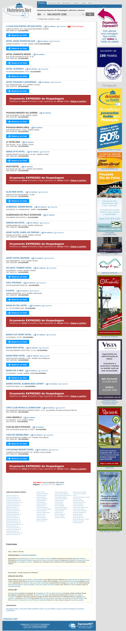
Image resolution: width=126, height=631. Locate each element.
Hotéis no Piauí (59, 512)
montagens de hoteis (25, 562)
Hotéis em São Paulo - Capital (81, 519)
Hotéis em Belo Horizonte (62, 493)
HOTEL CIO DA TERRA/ (47, 609)
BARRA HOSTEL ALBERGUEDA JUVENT (25, 384)
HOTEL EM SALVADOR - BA (12, 495)
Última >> (60, 484)
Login (83, 3)
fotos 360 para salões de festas (73, 598)
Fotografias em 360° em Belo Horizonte (49, 593)
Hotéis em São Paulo (78, 517)
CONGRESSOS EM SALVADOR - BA (14, 532)
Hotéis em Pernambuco (61, 509)
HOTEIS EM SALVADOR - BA (12, 497)
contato (72, 584)
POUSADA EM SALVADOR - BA (13, 498)
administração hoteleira (24, 560)
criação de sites (74, 583)
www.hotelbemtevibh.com (109, 169)
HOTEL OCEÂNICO (15, 69)
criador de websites (36, 581)
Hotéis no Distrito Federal (43, 509)
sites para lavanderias (15, 584)
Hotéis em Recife (59, 510)
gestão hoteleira (80, 558)
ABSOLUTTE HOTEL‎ (15, 152)
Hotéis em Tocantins (78, 521)
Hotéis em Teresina (60, 514)
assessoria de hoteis (39, 560)
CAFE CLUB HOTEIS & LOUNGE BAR (23, 408)
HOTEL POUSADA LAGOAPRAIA (21, 82)
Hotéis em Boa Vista (78, 505)
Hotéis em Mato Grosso (61, 498)
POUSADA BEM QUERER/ (29, 609)
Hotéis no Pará (59, 502)
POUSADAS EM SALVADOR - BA (13, 500)
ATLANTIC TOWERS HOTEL (19, 268)
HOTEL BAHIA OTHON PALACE (20, 41)
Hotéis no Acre (40, 492)
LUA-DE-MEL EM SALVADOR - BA (13, 529)
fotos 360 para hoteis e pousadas (51, 598)
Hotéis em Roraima (78, 504)
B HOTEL (10, 291)
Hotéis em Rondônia (78, 500)
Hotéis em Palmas (77, 522)
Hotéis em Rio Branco (42, 493)
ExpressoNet (38, 579)
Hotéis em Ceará (40, 505)
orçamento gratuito (14, 586)
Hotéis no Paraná (59, 515)
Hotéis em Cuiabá (59, 500)
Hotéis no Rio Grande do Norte (81, 497)
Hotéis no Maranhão (42, 519)
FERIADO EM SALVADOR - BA (13, 509)
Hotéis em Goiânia (41, 517)
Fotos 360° (26, 598)
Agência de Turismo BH (109, 273)
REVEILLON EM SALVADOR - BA (13, 522)
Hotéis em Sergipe (78, 514)
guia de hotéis (27, 579)
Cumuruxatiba (109, 233)
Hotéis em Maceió (41, 497)
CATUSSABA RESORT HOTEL (20, 450)
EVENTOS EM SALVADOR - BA (13, 534)
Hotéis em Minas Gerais (61, 492)
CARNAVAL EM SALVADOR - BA (13, 521)
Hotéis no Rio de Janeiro (79, 492)
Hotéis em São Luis (41, 521)
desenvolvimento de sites (67, 581)
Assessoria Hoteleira (28, 555)
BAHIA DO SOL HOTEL (16, 305)
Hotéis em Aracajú (78, 515)
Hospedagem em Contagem (109, 253)
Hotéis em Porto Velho (79, 502)
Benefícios (67, 3)
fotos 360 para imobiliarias (37, 600)
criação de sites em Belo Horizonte (78, 579)
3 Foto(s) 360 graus (77, 26)
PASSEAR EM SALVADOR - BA (13, 519)
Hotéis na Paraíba (59, 505)
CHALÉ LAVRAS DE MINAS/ (66, 609)
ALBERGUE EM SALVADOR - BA (13, 505)
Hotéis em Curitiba (60, 517)
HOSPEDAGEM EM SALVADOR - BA (14, 502)
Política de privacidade (39, 626)
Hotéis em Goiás (40, 515)
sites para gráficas (29, 584)
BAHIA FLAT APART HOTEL (19, 335)
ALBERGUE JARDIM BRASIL (19, 207)
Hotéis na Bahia (40, 502)
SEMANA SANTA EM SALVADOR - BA (14, 524)
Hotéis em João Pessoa (61, 507)
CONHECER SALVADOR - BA (12, 512)
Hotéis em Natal (77, 498)
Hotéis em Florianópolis (79, 512)
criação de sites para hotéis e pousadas (36, 583)
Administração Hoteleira (109, 402)
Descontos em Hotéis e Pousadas (109, 150)
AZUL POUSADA (13, 283)
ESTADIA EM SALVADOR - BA (12, 504)
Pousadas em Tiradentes (109, 336)
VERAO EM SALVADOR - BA (12, 515)
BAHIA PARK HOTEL (15, 356)
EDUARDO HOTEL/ (12, 609)
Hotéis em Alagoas (41, 495)
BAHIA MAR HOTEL (15, 348)
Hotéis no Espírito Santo (43, 512)
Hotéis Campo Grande (61, 497)
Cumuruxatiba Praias (110, 234)
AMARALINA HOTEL (15, 223)
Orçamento (62, 26)
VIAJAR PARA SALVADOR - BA (13, 510)
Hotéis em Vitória (41, 514)
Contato (76, 3)
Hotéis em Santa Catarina (80, 510)
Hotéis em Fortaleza (42, 507)
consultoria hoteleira (53, 560)
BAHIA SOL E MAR (14, 370)
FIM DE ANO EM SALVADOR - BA (13, 527)
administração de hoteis (26, 558)
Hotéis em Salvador (41, 504)
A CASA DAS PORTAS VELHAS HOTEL (24, 26)
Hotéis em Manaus (41, 500)
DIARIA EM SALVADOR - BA (12, 507)
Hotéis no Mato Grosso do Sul (63, 495)
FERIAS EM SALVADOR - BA (12, 531)
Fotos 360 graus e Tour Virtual (109, 531)
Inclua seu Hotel (54, 3)
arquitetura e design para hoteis (79, 560)
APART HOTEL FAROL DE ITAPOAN (22, 232)
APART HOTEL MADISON (17, 258)
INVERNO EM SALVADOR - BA (13, 517)
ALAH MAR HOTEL (15, 192)
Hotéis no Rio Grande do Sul (80, 507)
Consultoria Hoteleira (109, 400)
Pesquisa (41, 3)
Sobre (90, 3)
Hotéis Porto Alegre (78, 509)
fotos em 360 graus (42, 595)
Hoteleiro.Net (24, 624)
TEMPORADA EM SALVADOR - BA (13, 514)
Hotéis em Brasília (41, 510)
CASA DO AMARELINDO (17, 435)
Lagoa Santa (109, 468)
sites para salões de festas (44, 584)
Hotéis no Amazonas (41, 498)
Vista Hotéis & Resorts (43, 558)
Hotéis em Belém (59, 504)
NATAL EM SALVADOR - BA (12, 526)
